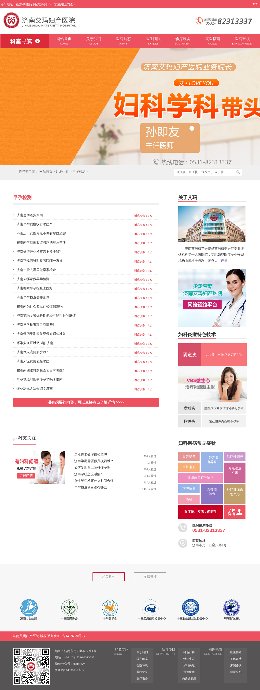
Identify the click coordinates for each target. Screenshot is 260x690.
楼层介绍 (235, 672)
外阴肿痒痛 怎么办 (235, 492)
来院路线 (235, 665)
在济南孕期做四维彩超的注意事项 (41, 242)
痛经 (189, 499)
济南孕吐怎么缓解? (88, 474)
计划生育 (62, 171)
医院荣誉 (142, 672)
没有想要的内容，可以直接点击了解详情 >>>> (86, 402)
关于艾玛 (187, 197)
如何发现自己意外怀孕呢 (92, 467)
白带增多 (189, 456)
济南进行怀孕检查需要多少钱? (39, 251)
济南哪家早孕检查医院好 (35, 288)
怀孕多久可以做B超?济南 (35, 343)
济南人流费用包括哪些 (33, 361)
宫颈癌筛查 (212, 492)
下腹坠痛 (189, 488)
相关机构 (108, 577)
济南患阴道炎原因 (30, 215)
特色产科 (189, 652)
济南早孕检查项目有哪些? (35, 324)
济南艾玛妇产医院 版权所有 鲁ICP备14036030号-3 (49, 636)
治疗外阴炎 (235, 456)
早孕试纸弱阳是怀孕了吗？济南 (40, 379)
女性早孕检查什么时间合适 (94, 480)
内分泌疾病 (189, 678)
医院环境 (142, 665)
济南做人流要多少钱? (32, 352)
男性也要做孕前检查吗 (90, 454)
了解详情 (235, 658)
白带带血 (189, 467)
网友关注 (27, 437)
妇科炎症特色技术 (197, 334)
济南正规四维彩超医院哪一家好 (40, 261)
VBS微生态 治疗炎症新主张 (223, 354)
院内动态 (142, 658)
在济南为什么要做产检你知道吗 (40, 306)
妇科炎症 (189, 665)
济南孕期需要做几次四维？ (94, 461)
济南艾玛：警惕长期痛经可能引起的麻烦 (46, 315)
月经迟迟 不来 (234, 470)
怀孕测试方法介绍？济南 (35, 388)
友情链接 (150, 577)
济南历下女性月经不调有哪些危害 (41, 233)
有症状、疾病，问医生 (200, 512)
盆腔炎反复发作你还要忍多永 (224, 408)
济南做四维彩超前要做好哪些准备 (41, 334)
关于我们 (142, 652)
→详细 (222, 261)
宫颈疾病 (189, 672)
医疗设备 (142, 678)
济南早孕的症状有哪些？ (35, 224)
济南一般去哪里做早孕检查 (36, 270)
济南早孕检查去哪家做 (33, 297)
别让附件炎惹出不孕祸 (224, 421)
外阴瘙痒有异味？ (200, 477)
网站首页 (45, 171)
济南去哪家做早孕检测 (33, 279)
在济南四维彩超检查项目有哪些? (40, 370)
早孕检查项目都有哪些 (90, 487)
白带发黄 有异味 (212, 460)
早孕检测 (78, 171)
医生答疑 (235, 652)
